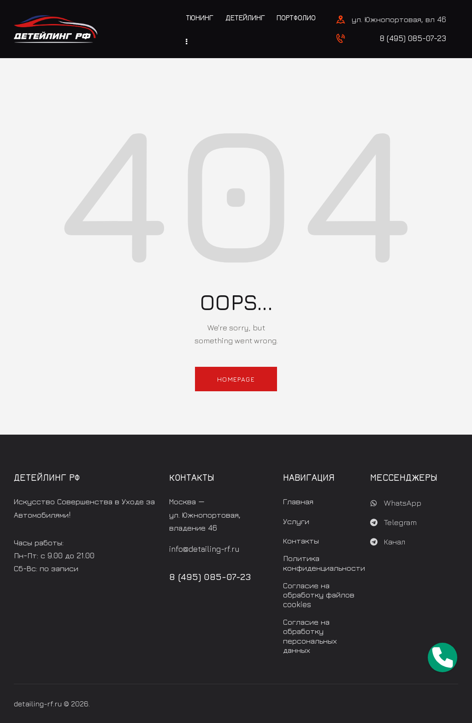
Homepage (236, 379)
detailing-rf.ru (38, 703)
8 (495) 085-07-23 (413, 38)
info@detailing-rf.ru (204, 549)
